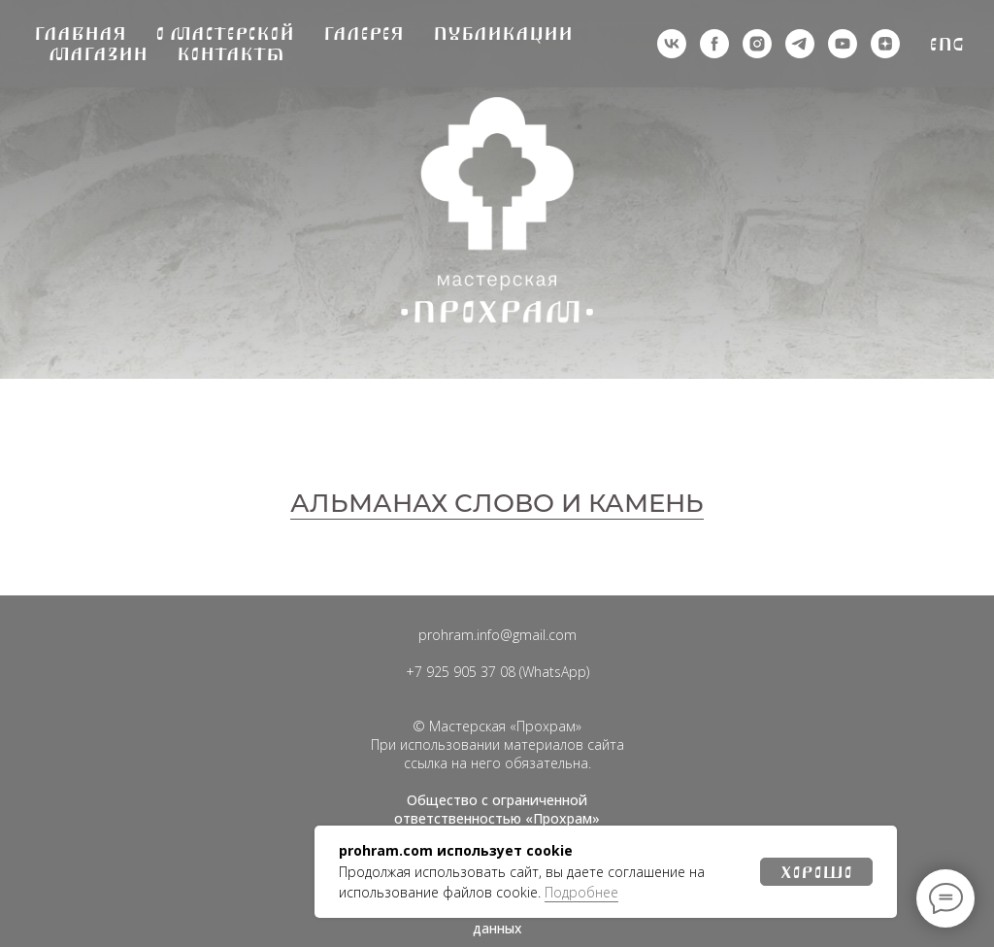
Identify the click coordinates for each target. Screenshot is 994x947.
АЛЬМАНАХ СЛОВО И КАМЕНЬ (497, 503)
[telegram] (799, 43)
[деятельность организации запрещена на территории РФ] (714, 43)
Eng (947, 44)
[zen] (885, 43)
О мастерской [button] (224, 33)
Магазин (98, 54)
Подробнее (581, 892)
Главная (80, 33)
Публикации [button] (503, 33)
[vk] (671, 43)
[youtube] (842, 43)
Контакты (230, 54)
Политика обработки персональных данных (497, 918)
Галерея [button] (363, 33)
